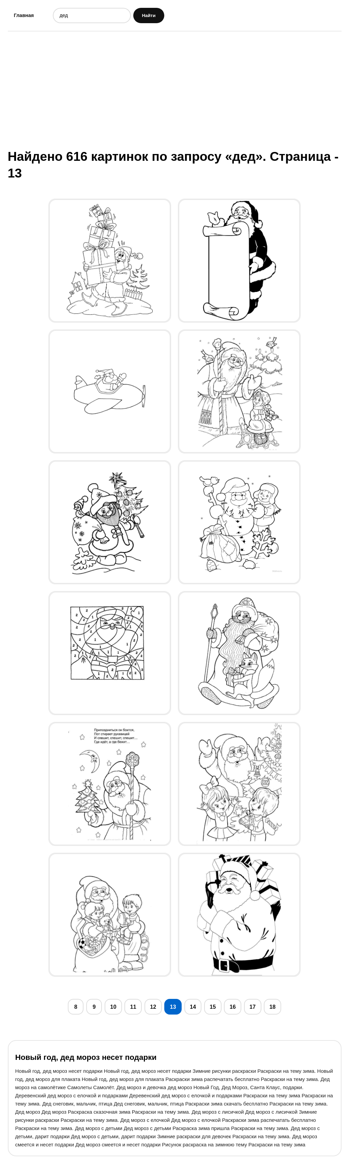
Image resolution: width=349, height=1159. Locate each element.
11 (133, 1008)
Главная (24, 15)
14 (195, 1008)
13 (174, 1008)
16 (236, 1008)
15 (215, 1008)
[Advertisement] (175, 90)
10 (113, 1008)
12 (154, 1008)
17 (256, 1008)
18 (277, 1008)
